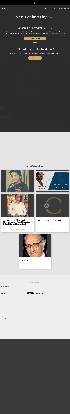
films (3, 8)
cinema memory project (17, 230)
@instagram (5, 286)
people (35, 266)
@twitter (4, 293)
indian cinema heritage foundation (57, 8)
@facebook (39, 293)
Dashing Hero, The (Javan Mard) (50, 220)
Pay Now (35, 58)
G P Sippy (24, 260)
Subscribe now (35, 38)
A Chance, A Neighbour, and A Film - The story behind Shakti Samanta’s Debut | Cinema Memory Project (17, 222)
